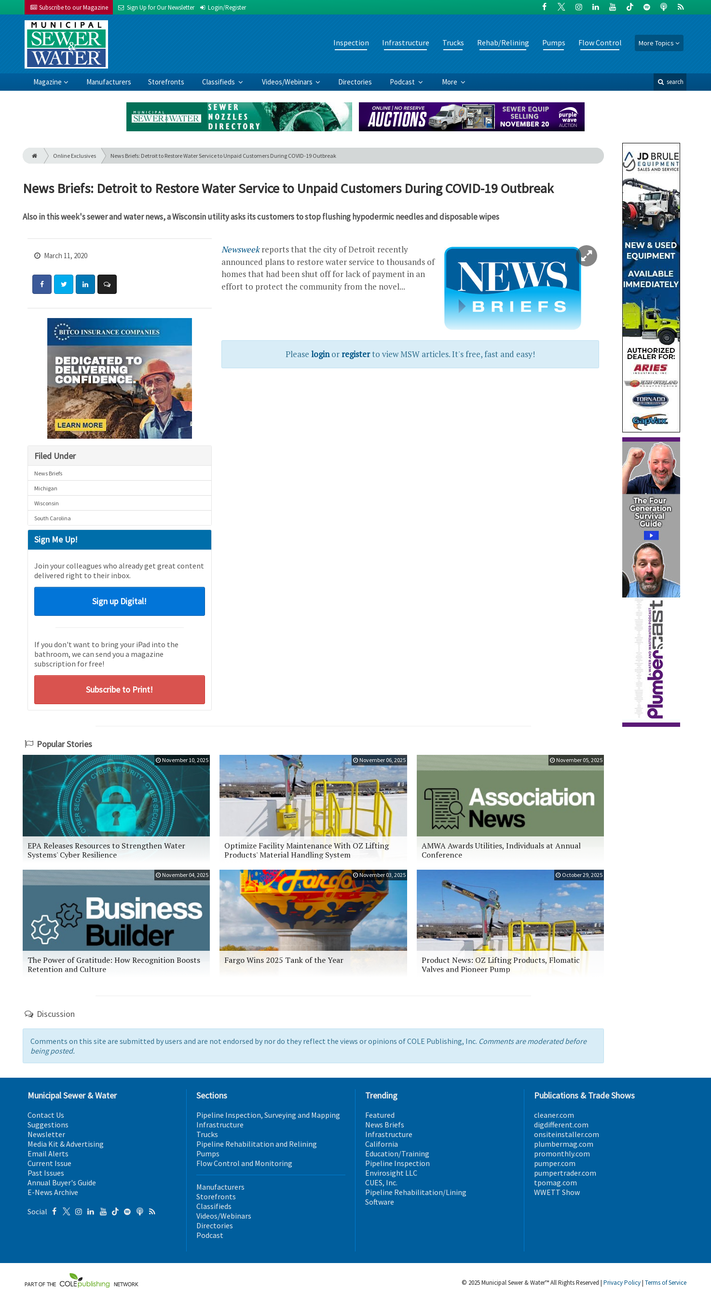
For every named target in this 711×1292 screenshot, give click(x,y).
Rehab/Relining (503, 42)
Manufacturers (108, 81)
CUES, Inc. (381, 1182)
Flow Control (600, 42)
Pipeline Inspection (397, 1163)
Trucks (453, 42)
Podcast (403, 81)
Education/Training (397, 1153)
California (381, 1144)
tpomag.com (555, 1182)
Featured (380, 1115)
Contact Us (45, 1115)
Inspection (351, 42)
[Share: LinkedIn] (85, 284)
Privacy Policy (622, 1282)
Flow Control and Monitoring (244, 1163)
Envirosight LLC (391, 1173)
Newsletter (46, 1134)
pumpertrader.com (565, 1173)
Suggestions (47, 1124)
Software (379, 1202)
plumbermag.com (563, 1144)
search (670, 82)
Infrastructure (405, 42)
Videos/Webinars (288, 81)
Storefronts (166, 81)
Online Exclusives (74, 155)
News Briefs (48, 473)
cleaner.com (554, 1115)
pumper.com (554, 1163)
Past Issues (45, 1173)
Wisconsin (46, 503)
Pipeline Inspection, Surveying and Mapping (268, 1115)
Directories (355, 81)
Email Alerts (47, 1153)
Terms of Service (665, 1282)
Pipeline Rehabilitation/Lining (415, 1192)
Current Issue (49, 1163)
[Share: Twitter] (63, 284)
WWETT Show (557, 1192)
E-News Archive (52, 1192)
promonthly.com (562, 1153)
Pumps (553, 42)
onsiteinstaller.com (566, 1134)
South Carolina (52, 518)
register (356, 354)
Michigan (45, 488)
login (320, 354)
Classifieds (219, 81)
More (450, 81)
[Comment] (107, 284)
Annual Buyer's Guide (61, 1182)
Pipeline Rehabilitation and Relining (256, 1144)
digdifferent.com (561, 1124)
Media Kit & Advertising (65, 1144)
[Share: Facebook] (42, 284)
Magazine (47, 81)
